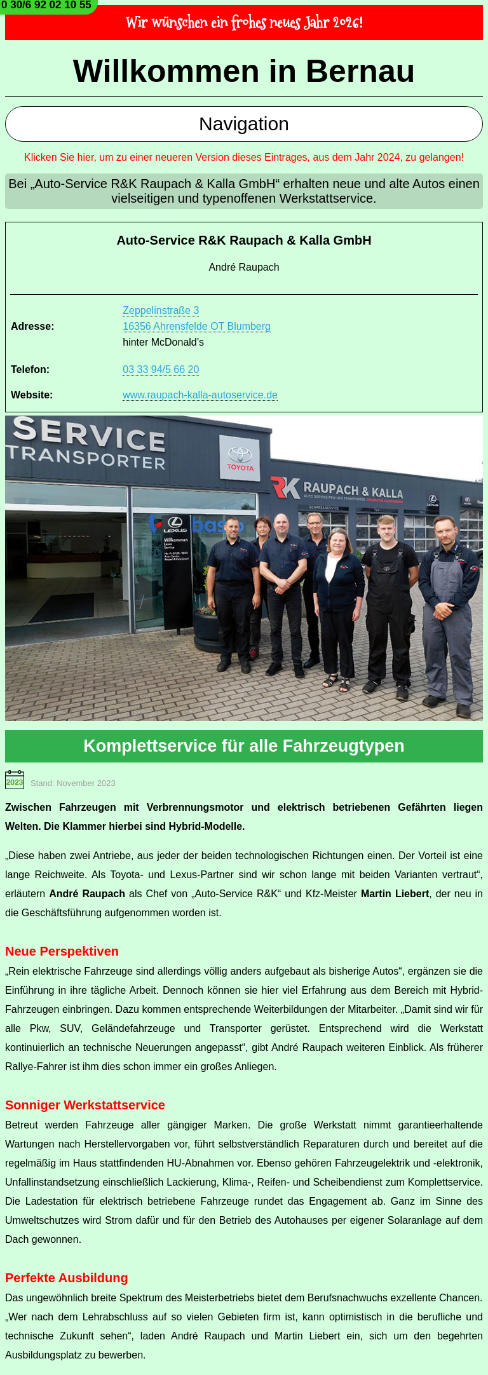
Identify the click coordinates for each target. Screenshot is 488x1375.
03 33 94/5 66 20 (161, 369)
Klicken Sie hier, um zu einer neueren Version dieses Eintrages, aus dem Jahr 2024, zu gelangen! (244, 157)
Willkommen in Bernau (244, 71)
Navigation (244, 123)
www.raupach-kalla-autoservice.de (200, 394)
